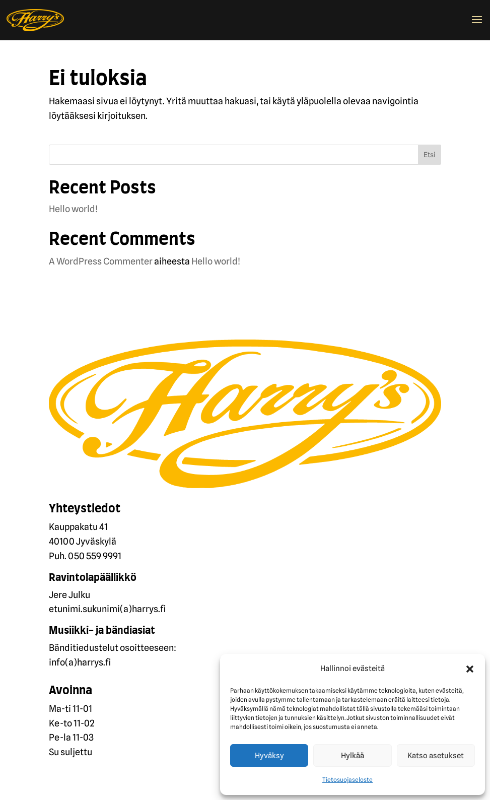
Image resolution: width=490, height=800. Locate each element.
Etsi (430, 155)
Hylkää (352, 755)
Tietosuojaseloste (347, 779)
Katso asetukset (435, 755)
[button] (470, 669)
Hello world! (73, 209)
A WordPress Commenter (101, 261)
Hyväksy (269, 755)
